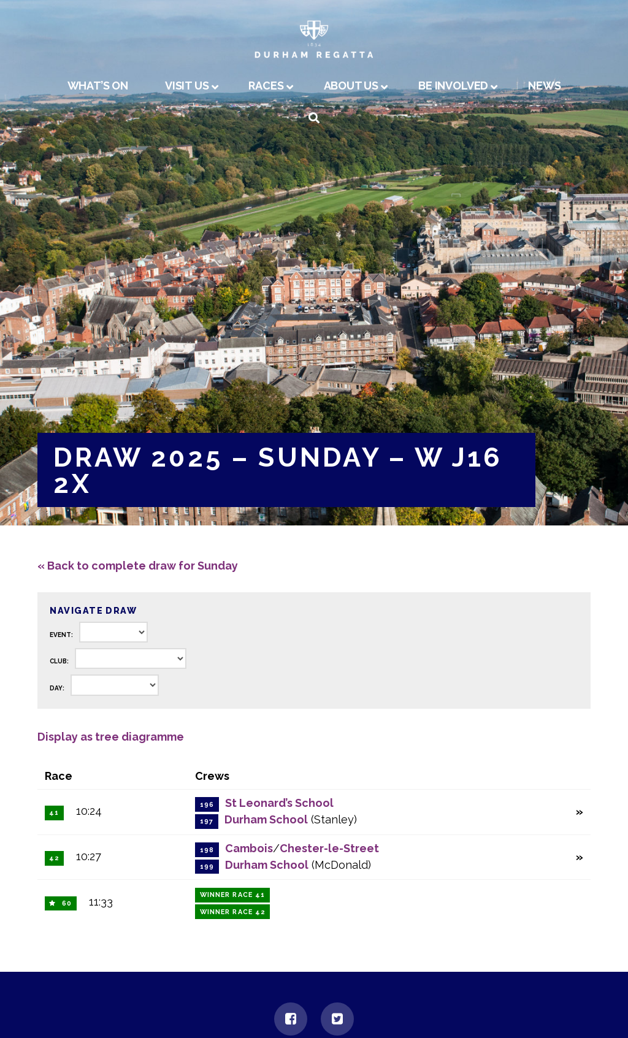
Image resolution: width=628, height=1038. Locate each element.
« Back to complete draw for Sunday (137, 565)
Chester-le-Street (329, 848)
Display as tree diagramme (110, 736)
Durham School (266, 819)
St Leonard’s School (279, 802)
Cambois (249, 848)
